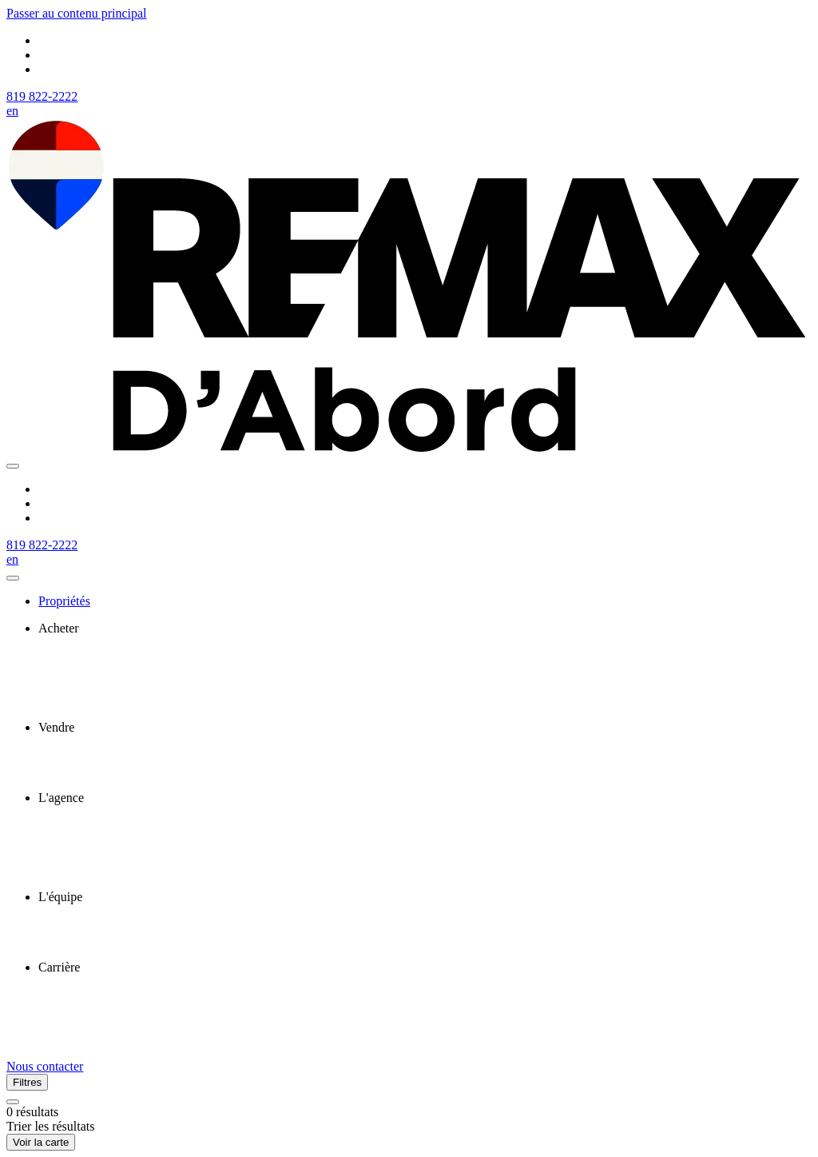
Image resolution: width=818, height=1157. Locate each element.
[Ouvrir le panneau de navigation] (12, 466)
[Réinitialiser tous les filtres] (12, 1101)
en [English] (12, 111)
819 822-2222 (41, 96)
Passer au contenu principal (76, 13)
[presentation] (425, 628)
